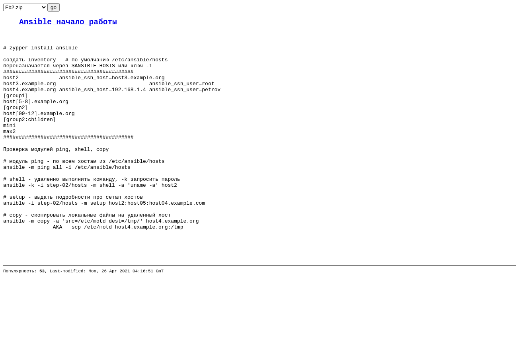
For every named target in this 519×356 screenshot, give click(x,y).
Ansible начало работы (68, 23)
